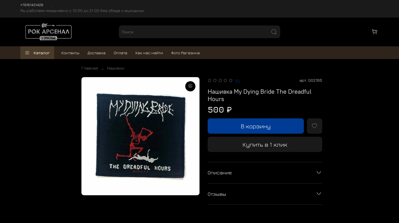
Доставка (97, 52)
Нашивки (115, 68)
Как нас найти (149, 52)
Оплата (120, 52)
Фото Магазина (185, 52)
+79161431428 (31, 5)
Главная (89, 68)
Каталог (37, 52)
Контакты (70, 52)
